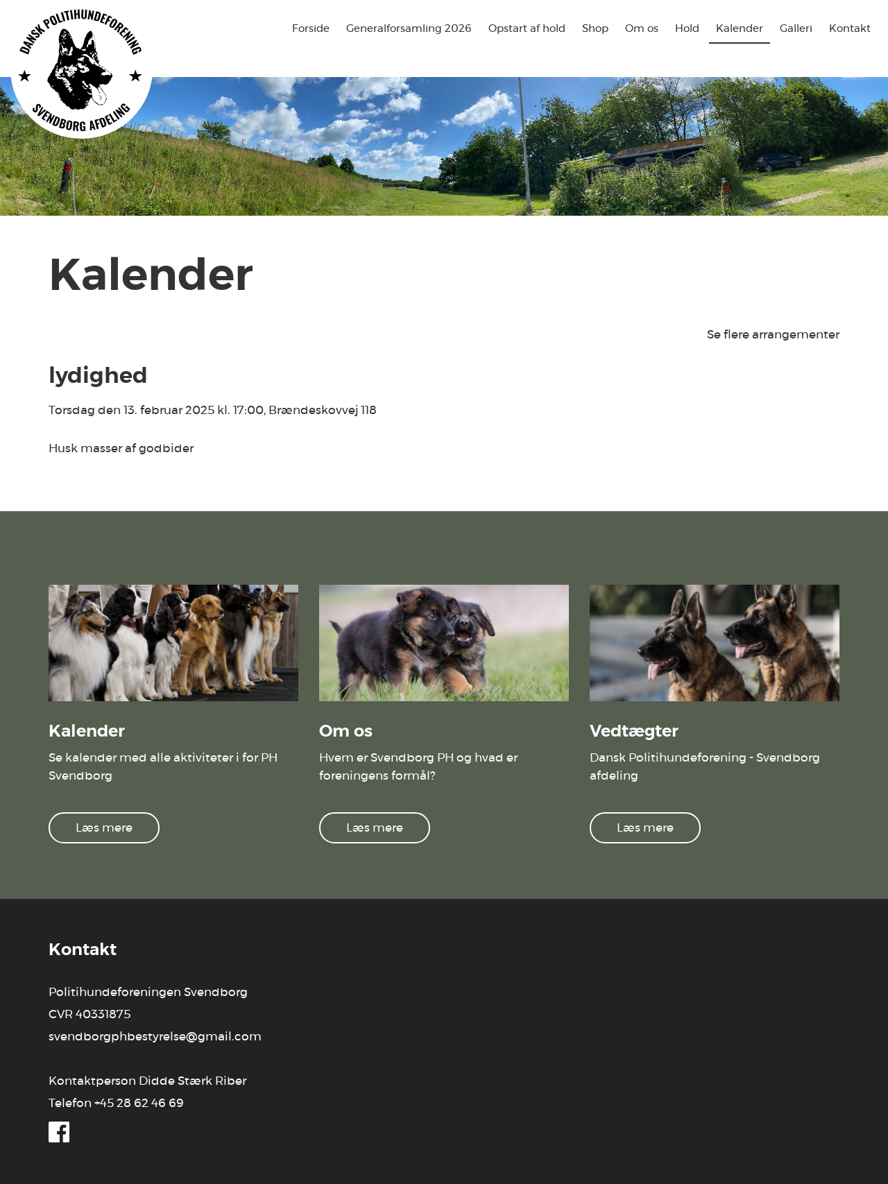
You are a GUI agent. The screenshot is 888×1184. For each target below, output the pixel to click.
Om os (641, 29)
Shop (595, 29)
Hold (687, 29)
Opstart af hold (526, 29)
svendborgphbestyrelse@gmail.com (155, 1037)
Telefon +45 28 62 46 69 (116, 1103)
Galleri (796, 29)
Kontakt (850, 29)
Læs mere (104, 828)
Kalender (739, 29)
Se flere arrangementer (773, 335)
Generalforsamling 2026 (409, 29)
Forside (311, 29)
